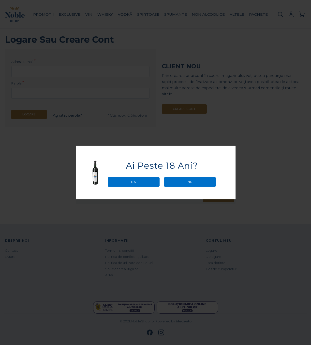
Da (133, 182)
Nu (190, 182)
